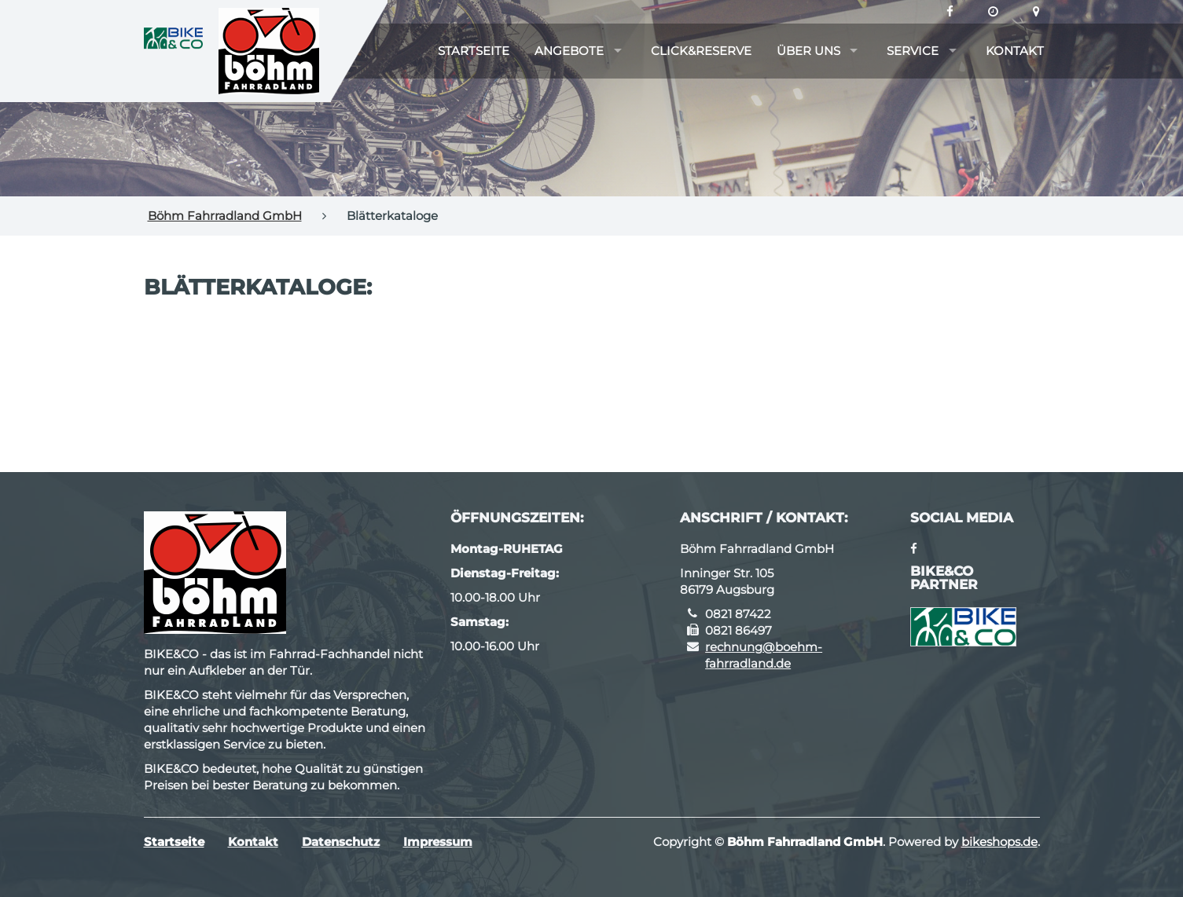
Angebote (569, 50)
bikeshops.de (999, 841)
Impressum (437, 841)
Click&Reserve (701, 50)
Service (913, 50)
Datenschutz (341, 841)
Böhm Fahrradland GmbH (225, 215)
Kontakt (1015, 50)
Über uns (808, 50)
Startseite (473, 50)
